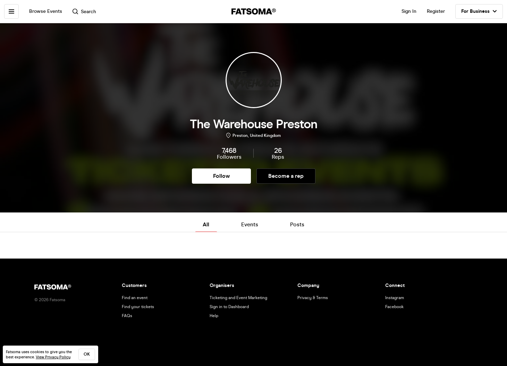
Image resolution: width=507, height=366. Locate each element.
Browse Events (45, 11)
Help (214, 315)
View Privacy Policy (53, 357)
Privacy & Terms (312, 297)
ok (87, 354)
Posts (297, 224)
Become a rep (286, 176)
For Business (479, 11)
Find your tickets (138, 306)
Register (436, 11)
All (206, 224)
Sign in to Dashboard (229, 306)
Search (84, 12)
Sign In (409, 11)
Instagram (394, 297)
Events (249, 224)
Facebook (394, 306)
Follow (221, 176)
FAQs (127, 315)
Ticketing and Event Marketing (238, 297)
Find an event (134, 297)
